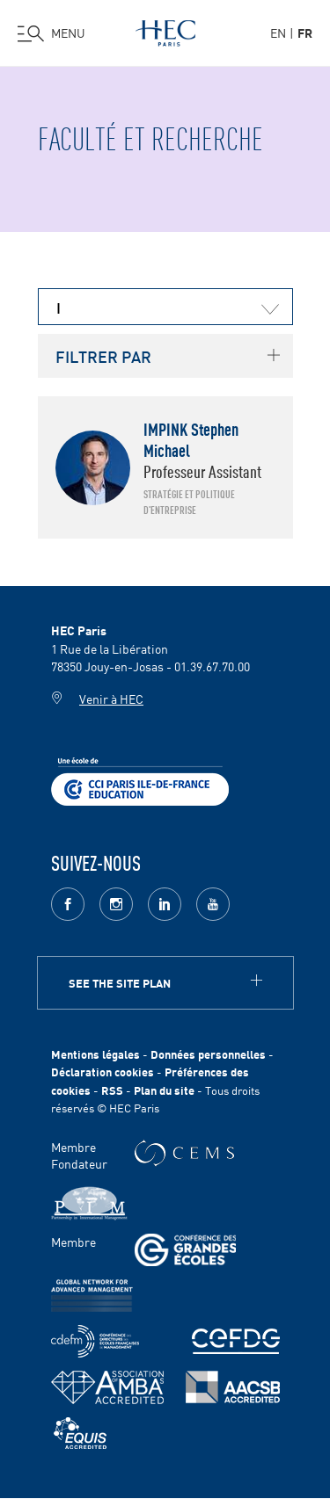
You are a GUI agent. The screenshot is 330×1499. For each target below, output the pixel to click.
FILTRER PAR (103, 355)
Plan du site (164, 1090)
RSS (112, 1090)
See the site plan (120, 982)
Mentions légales (95, 1054)
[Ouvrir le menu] (51, 33)
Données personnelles (208, 1054)
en (278, 32)
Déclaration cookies (102, 1071)
